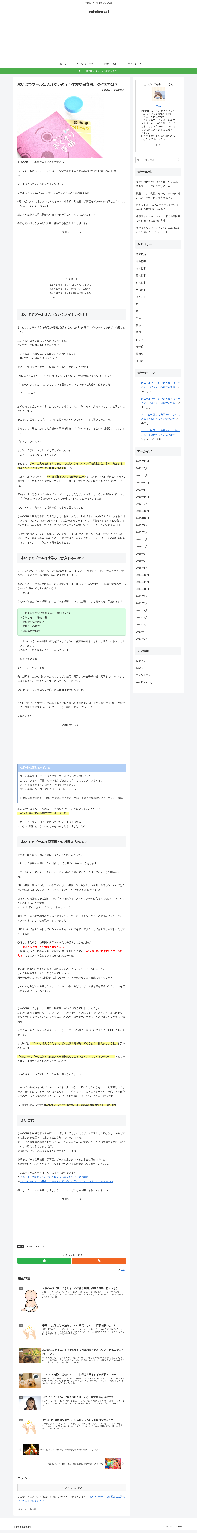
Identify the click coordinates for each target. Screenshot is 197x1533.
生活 (138, 318)
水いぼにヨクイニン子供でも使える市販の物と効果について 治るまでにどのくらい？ (66, 1182)
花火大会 (141, 360)
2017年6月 (142, 617)
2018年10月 (142, 518)
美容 (138, 332)
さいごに (55, 298)
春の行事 (141, 268)
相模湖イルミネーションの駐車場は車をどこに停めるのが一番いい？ (158, 230)
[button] (178, 159)
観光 (138, 304)
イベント (141, 296)
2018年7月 (142, 525)
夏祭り (139, 353)
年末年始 (141, 254)
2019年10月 (142, 496)
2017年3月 (142, 638)
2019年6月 (142, 504)
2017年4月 (142, 631)
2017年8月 (142, 603)
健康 (21, 1247)
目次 (67, 279)
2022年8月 (142, 468)
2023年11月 (142, 461)
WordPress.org (144, 682)
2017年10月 (142, 589)
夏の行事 (141, 275)
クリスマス (142, 339)
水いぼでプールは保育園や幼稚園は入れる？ (72, 294)
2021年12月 (142, 482)
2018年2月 (142, 560)
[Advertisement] (98, 40)
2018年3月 (142, 553)
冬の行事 (141, 289)
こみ (158, 106)
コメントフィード (146, 675)
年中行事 (141, 261)
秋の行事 (141, 282)
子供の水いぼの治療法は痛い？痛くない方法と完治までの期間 (54, 1178)
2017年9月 (142, 596)
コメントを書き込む (72, 1490)
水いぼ (29, 1247)
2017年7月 (142, 610)
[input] (158, 160)
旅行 (138, 311)
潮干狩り (141, 346)
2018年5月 (142, 539)
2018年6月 (142, 532)
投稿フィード (143, 668)
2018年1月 (142, 567)
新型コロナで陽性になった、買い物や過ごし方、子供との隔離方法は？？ (158, 195)
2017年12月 (142, 575)
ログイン (141, 661)
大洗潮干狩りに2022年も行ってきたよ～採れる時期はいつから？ (157, 206)
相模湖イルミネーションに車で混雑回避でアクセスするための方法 (158, 218)
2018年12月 (142, 511)
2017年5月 (142, 624)
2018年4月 (142, 546)
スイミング (41, 1247)
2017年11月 (142, 582)
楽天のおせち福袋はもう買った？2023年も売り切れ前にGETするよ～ (157, 184)
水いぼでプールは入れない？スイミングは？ (72, 285)
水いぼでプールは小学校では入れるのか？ (71, 289)
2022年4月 (142, 475)
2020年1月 (142, 489)
